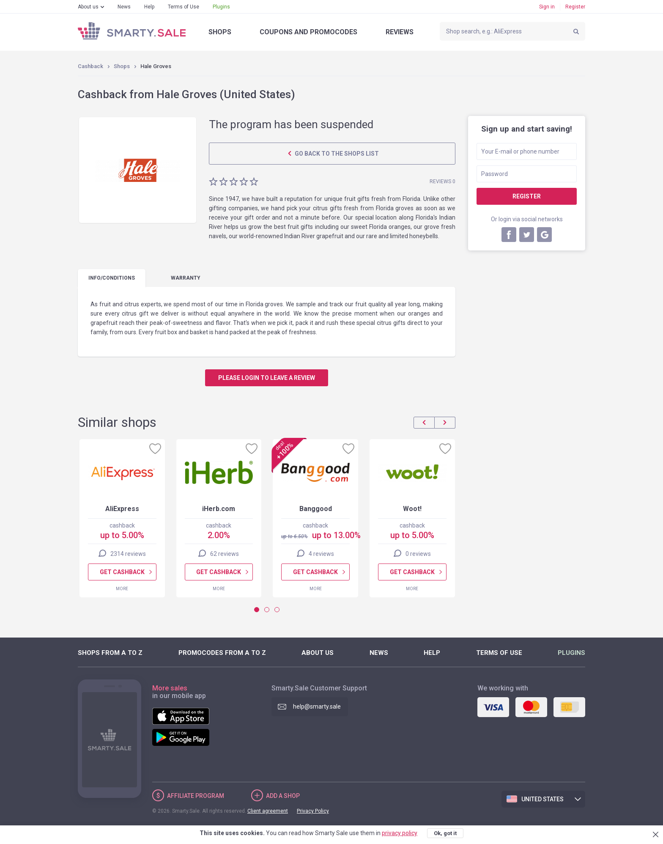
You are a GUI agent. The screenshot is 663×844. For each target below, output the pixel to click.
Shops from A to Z (110, 653)
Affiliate (195, 795)
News (124, 7)
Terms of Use (183, 7)
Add (283, 795)
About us (88, 7)
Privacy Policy (313, 811)
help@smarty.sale (317, 706)
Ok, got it (445, 833)
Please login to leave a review (266, 377)
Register (575, 7)
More (122, 588)
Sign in (547, 7)
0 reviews (418, 553)
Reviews (400, 32)
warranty (185, 278)
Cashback (90, 66)
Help (149, 7)
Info (111, 278)
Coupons (308, 32)
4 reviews (321, 553)
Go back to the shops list (336, 153)
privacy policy (399, 833)
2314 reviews (128, 553)
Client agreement (267, 811)
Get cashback (122, 572)
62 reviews (224, 553)
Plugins (221, 7)
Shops (219, 32)
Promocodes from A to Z (222, 653)
